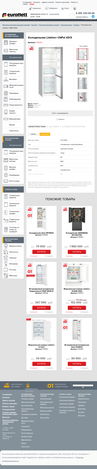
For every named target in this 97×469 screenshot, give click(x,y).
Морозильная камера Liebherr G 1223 (41, 346)
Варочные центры (13, 160)
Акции (32, 4)
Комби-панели (12, 112)
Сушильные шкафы (14, 212)
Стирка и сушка (11, 189)
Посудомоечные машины (16, 64)
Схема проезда (54, 14)
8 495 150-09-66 (85, 13)
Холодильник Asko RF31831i (41, 233)
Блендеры (13, 264)
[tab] (37, 127)
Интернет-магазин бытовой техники (16, 25)
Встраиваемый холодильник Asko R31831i (77, 346)
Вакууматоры (14, 119)
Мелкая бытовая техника (11, 240)
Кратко (33, 134)
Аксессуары (14, 181)
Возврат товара (8, 406)
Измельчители (15, 246)
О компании (27, 2)
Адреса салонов (48, 2)
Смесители (14, 131)
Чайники (12, 258)
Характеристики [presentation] (37, 127)
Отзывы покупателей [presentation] (73, 127)
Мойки (12, 125)
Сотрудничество (8, 409)
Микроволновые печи (16, 86)
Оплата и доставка (62, 2)
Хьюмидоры (14, 175)
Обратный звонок (72, 15)
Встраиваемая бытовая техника (11, 35)
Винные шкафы (12, 168)
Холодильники (66, 25)
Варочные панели (13, 50)
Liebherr (77, 25)
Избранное (53, 8)
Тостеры (12, 270)
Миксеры (13, 275)
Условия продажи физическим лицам (9, 413)
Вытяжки (13, 79)
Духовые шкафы (13, 42)
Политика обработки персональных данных (10, 422)
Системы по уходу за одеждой (14, 229)
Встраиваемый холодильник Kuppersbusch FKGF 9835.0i (41, 290)
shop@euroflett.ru (82, 17)
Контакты (36, 2)
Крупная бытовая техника (49, 25)
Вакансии (6, 417)
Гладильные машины (14, 220)
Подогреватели (15, 105)
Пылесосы (13, 252)
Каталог (34, 25)
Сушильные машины (14, 204)
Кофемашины (15, 99)
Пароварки (14, 93)
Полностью (45, 134)
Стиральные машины (14, 72)
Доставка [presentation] (54, 127)
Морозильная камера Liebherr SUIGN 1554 (77, 290)
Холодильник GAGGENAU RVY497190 (77, 234)
